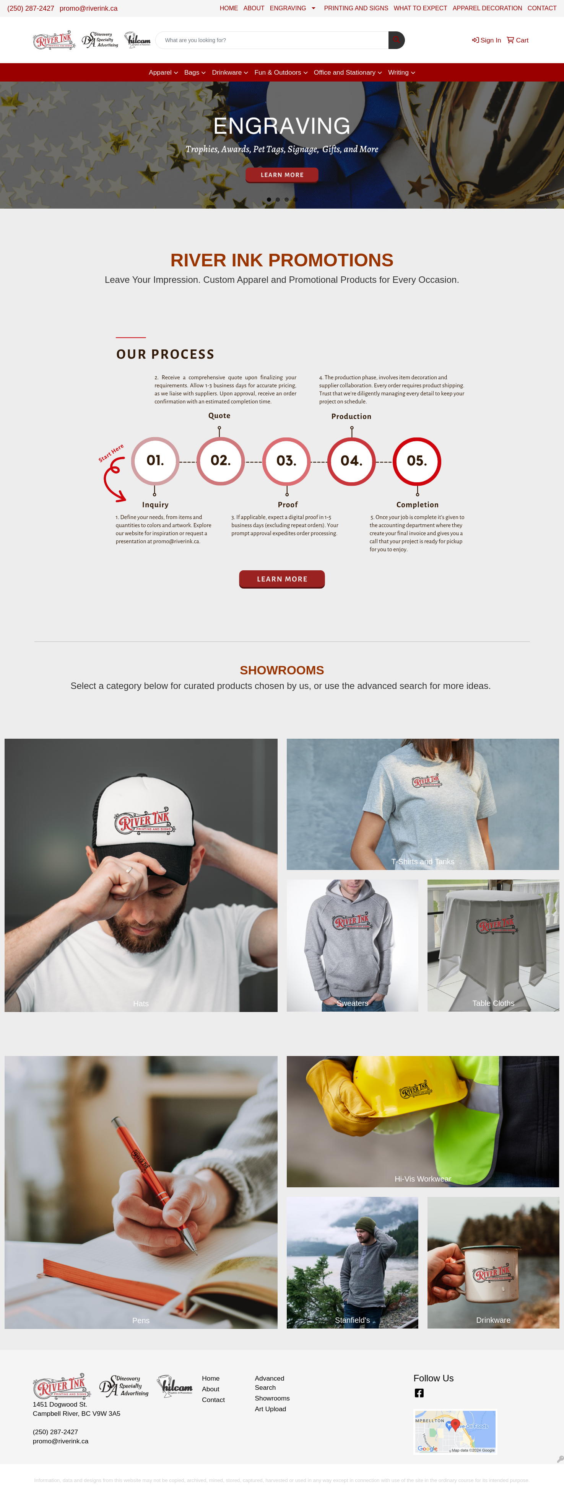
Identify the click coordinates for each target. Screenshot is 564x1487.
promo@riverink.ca (88, 8)
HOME (229, 8)
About (210, 1389)
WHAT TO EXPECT (420, 8)
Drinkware (227, 72)
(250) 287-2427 (30, 8)
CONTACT (542, 8)
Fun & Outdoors (277, 72)
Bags (192, 72)
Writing (398, 72)
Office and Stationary (345, 72)
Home (210, 1378)
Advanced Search (269, 1382)
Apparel (160, 72)
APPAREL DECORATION (487, 8)
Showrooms (272, 1398)
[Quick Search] (272, 40)
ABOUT (254, 8)
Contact (213, 1400)
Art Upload (270, 1409)
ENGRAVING (288, 8)
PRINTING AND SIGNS (356, 8)
